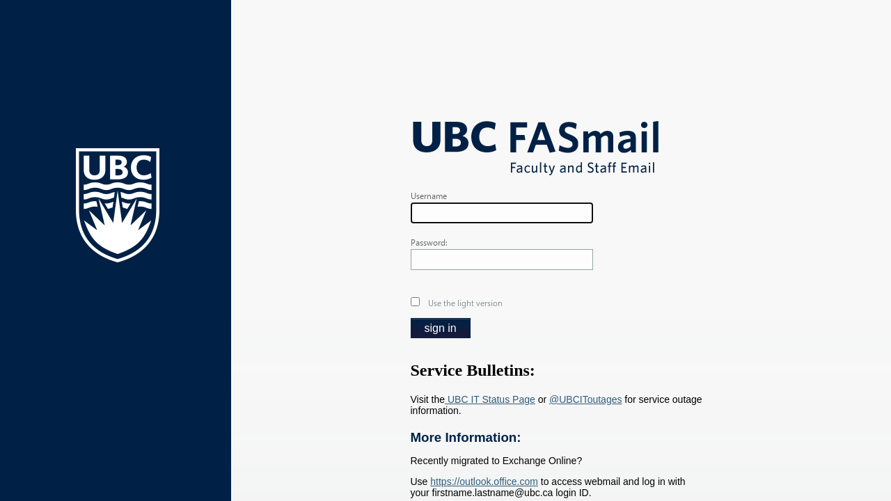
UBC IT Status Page (490, 399)
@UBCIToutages (585, 399)
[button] (441, 328)
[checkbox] (415, 301)
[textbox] (502, 212)
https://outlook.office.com (484, 481)
